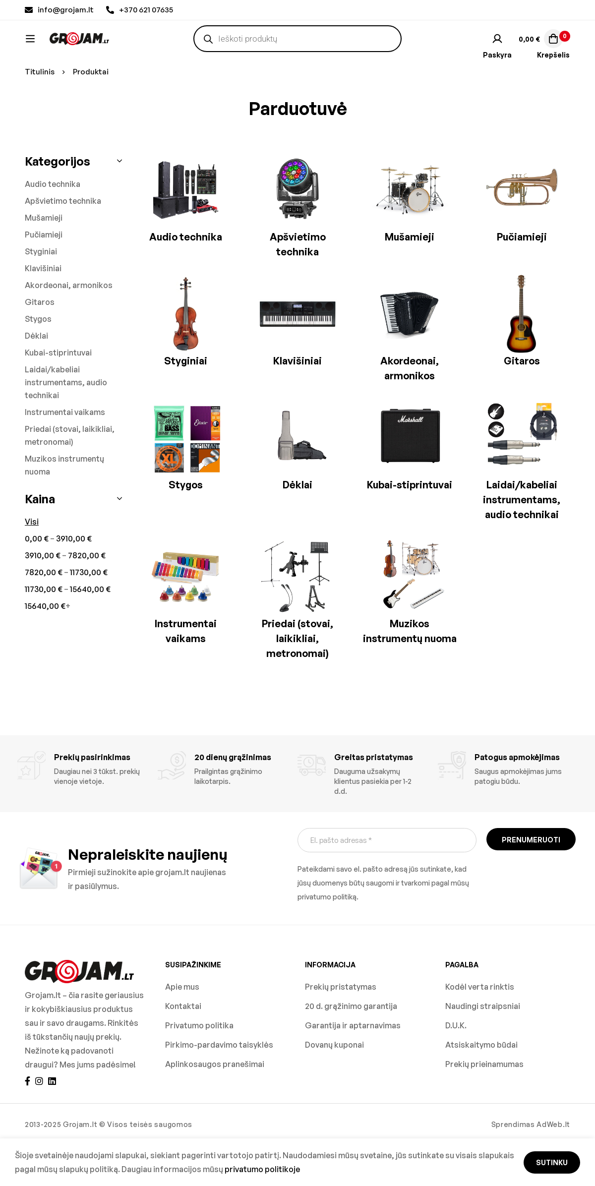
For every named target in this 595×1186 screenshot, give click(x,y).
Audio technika (52, 226)
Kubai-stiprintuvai (58, 394)
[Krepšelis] (540, 48)
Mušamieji (43, 259)
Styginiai (41, 293)
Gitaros (40, 344)
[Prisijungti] (497, 48)
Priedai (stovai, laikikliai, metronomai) (70, 477)
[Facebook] (27, 1122)
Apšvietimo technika (63, 242)
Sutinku (552, 1162)
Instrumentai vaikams (65, 454)
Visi (32, 563)
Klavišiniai (43, 310)
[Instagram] (39, 1122)
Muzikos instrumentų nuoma (64, 506)
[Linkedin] (52, 1122)
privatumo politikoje (262, 1169)
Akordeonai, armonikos (69, 327)
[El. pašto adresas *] (387, 882)
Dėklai (36, 377)
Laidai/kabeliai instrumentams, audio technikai (66, 424)
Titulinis (40, 113)
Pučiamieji (43, 276)
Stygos (38, 360)
